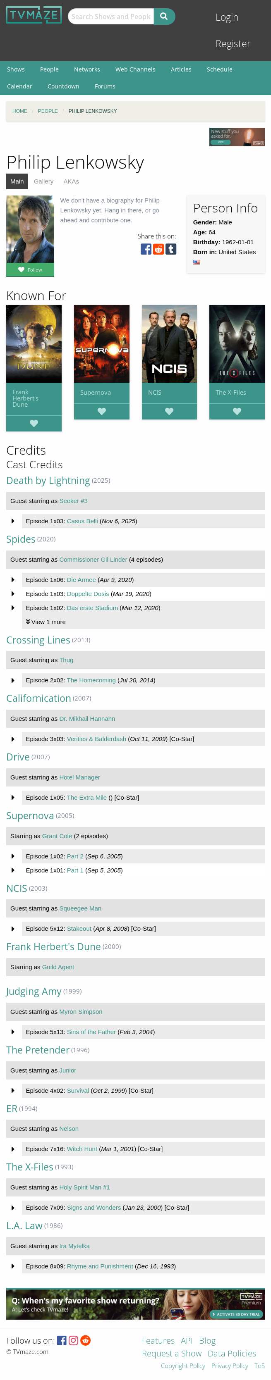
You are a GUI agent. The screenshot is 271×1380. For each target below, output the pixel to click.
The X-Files (231, 392)
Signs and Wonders (94, 1207)
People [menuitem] (49, 69)
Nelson (69, 1128)
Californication (38, 698)
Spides (21, 539)
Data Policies (232, 1354)
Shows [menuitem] (16, 69)
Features (158, 1341)
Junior (67, 1070)
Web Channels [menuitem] (135, 69)
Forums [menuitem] (105, 86)
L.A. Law (24, 1225)
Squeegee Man (80, 908)
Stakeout (79, 928)
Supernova (95, 392)
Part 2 (75, 856)
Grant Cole (57, 835)
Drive (18, 757)
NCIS (154, 392)
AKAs (71, 181)
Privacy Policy (229, 1366)
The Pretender (38, 1050)
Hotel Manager (79, 777)
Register (233, 43)
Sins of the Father (91, 1031)
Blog (207, 1341)
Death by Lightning (48, 480)
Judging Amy (34, 991)
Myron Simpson (80, 1011)
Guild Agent (58, 966)
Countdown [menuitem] (63, 86)
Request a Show (171, 1354)
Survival (78, 1090)
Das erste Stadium (92, 607)
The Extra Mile (87, 797)
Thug (66, 659)
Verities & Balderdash (96, 738)
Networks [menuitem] (87, 69)
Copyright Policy (183, 1366)
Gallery (44, 181)
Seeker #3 (73, 500)
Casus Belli (82, 520)
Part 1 (75, 870)
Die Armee (81, 579)
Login (227, 17)
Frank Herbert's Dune (25, 398)
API (187, 1341)
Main (17, 181)
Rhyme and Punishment (100, 1266)
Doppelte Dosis (88, 593)
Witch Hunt (82, 1148)
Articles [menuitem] (181, 69)
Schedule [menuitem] (220, 69)
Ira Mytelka (74, 1245)
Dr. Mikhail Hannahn (87, 718)
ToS (259, 1366)
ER (11, 1108)
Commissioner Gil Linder (93, 559)
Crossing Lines (38, 640)
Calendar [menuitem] (19, 86)
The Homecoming (91, 680)
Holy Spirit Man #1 (84, 1187)
